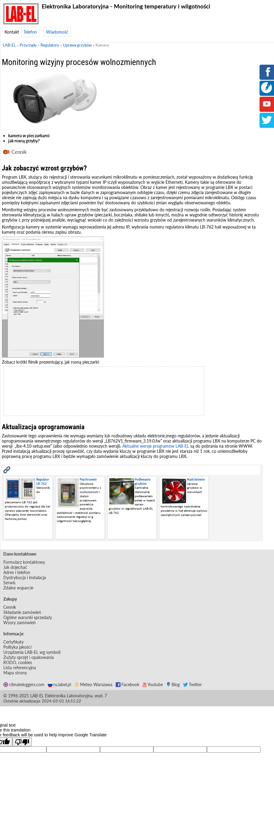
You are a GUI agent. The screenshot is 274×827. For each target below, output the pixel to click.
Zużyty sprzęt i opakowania (28, 657)
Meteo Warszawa (93, 684)
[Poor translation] (22, 741)
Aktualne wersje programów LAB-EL (155, 446)
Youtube (153, 684)
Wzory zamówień (19, 622)
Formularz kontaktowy (24, 562)
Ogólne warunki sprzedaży (27, 617)
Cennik (19, 152)
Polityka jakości (17, 647)
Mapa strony (15, 672)
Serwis (9, 582)
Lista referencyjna (19, 667)
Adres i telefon (16, 572)
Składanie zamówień (22, 612)
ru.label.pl (59, 684)
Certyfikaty (13, 641)
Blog (173, 684)
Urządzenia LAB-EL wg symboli (31, 652)
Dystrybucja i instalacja (24, 577)
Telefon (30, 31)
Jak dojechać (15, 567)
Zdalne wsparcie (18, 587)
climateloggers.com (23, 684)
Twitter (192, 684)
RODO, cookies (17, 662)
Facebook (127, 684)
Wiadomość (57, 31)
